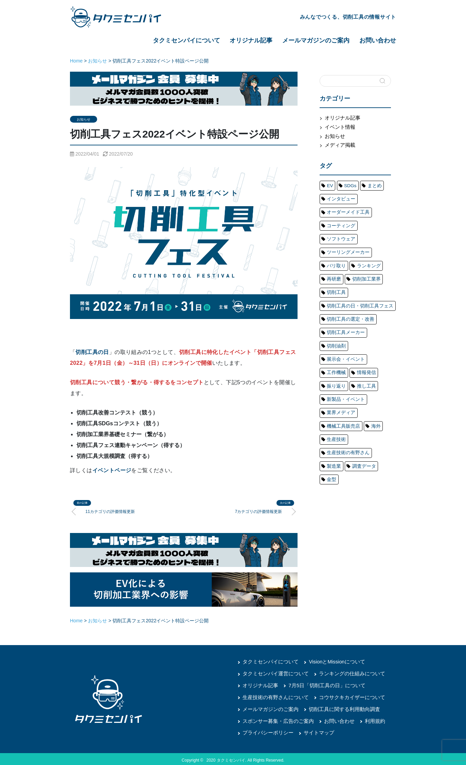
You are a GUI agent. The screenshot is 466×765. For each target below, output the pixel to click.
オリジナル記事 (251, 40)
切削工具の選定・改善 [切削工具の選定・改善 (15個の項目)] (346, 286)
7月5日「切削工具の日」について (322, 684)
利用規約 (367, 719)
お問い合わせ (377, 40)
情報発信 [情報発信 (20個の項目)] (334, 320)
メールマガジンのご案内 (316, 40)
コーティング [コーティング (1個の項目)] (338, 217)
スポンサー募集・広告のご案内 (276, 719)
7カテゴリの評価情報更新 (257, 511)
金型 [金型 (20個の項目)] (360, 389)
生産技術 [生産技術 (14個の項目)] (334, 365)
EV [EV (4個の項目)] (328, 183)
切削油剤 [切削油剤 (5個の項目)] (377, 297)
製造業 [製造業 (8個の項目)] (379, 377)
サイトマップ (314, 730)
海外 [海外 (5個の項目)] (368, 354)
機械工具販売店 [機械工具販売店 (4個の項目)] (340, 354)
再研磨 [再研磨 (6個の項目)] (332, 252)
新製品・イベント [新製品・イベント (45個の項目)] (368, 332)
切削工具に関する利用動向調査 (338, 707)
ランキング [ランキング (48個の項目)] (362, 240)
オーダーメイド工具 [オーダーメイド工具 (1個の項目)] (344, 206)
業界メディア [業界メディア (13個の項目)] (338, 343)
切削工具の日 (92, 352)
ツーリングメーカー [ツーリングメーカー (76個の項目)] (344, 229)
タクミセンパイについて (186, 40)
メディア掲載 (338, 143)
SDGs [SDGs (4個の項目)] (346, 183)
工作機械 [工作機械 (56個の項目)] (377, 309)
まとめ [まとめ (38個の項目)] (368, 183)
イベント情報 (338, 126)
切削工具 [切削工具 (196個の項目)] (334, 263)
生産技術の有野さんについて (273, 695)
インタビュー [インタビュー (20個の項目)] (338, 195)
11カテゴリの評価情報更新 (111, 511)
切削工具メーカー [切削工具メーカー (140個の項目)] (342, 297)
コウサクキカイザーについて (345, 695)
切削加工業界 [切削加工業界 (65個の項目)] (360, 252)
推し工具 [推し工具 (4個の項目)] (334, 332)
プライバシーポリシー (266, 730)
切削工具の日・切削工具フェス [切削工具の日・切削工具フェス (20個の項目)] (354, 274)
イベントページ (111, 470)
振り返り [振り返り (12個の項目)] (360, 320)
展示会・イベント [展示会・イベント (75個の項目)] (342, 309)
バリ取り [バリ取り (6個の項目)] (334, 240)
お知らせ (83, 119)
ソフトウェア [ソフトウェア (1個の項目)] (372, 217)
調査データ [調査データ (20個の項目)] (336, 389)
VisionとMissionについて (331, 661)
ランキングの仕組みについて (345, 672)
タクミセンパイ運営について (273, 672)
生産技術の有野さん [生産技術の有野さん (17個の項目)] (344, 377)
